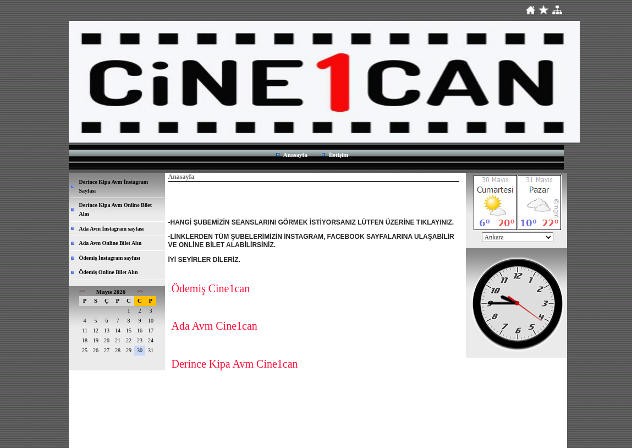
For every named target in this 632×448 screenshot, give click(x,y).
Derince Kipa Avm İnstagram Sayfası (114, 186)
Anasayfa (295, 154)
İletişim (338, 154)
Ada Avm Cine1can (214, 326)
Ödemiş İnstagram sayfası (109, 258)
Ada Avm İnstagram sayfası (111, 229)
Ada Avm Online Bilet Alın (110, 243)
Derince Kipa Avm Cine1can (235, 364)
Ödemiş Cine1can (211, 288)
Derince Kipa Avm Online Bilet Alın (115, 209)
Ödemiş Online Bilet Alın (108, 272)
